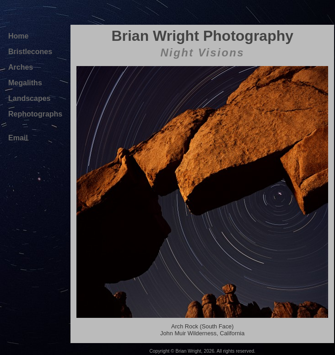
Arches (20, 67)
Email (18, 138)
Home (18, 36)
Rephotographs (35, 114)
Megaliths (25, 83)
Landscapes (29, 98)
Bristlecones (30, 51)
